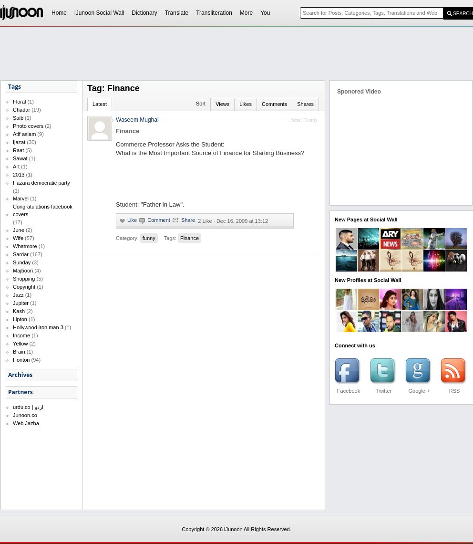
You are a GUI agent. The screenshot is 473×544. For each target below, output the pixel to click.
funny (149, 238)
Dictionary (144, 13)
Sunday (22, 262)
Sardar (21, 254)
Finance (189, 238)
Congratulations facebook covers (42, 210)
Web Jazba (26, 423)
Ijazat (19, 142)
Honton (21, 360)
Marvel (21, 198)
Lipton (20, 319)
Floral (19, 102)
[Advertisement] (215, 98)
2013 (18, 175)
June (18, 230)
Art (16, 166)
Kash (19, 311)
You (265, 13)
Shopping (24, 279)
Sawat (20, 158)
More (246, 13)
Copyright (24, 287)
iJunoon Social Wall (99, 13)
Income (21, 335)
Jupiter (21, 303)
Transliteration (214, 13)
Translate (177, 13)
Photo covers (28, 126)
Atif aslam (24, 134)
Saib (18, 118)
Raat (18, 150)
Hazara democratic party (41, 183)
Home (59, 13)
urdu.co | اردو (28, 407)
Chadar (21, 110)
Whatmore (25, 246)
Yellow (20, 343)
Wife (18, 238)
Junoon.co (25, 415)
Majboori (23, 270)
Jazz (18, 295)
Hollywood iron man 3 (38, 327)
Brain (19, 352)
